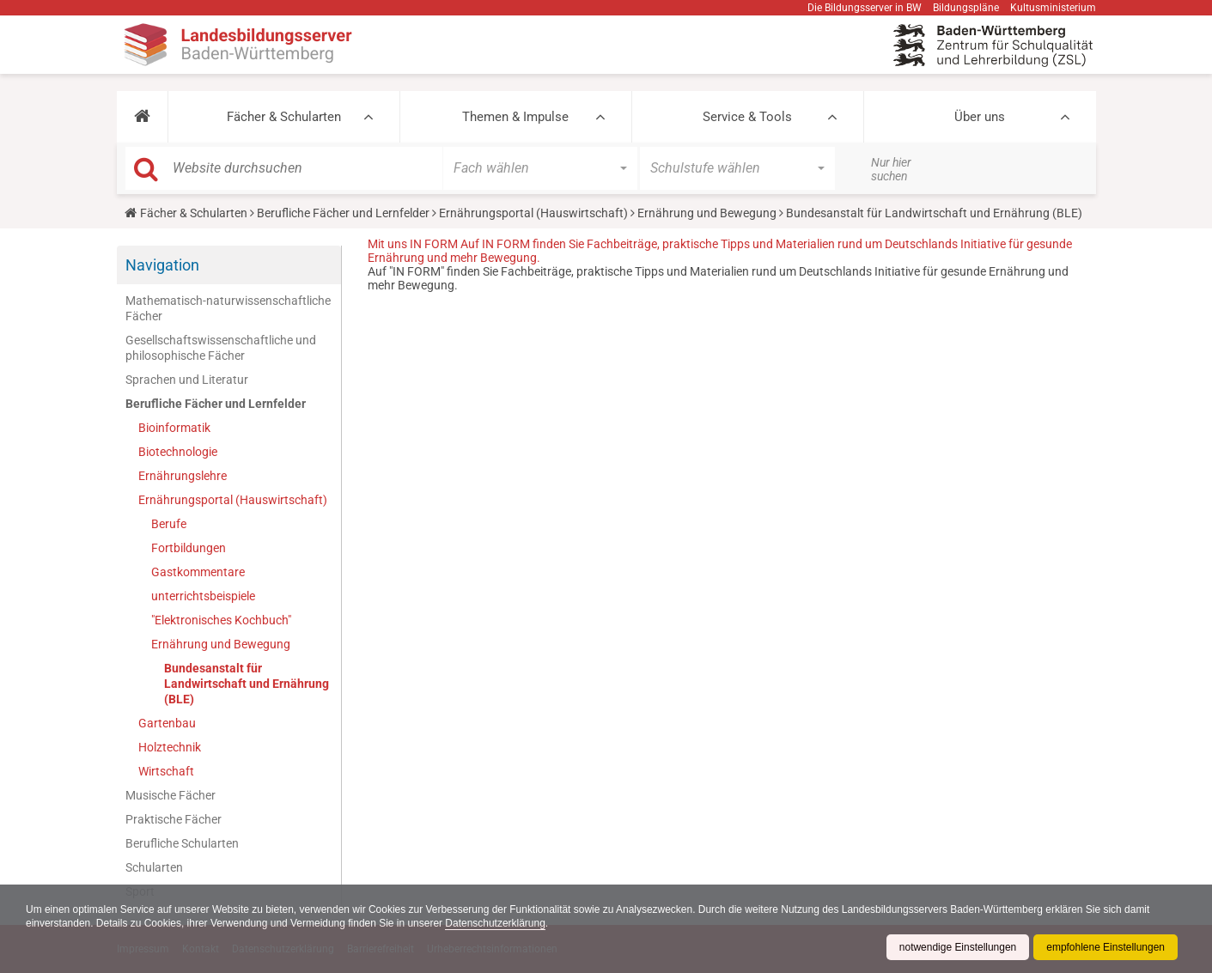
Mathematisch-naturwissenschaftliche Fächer (228, 308)
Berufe (168, 524)
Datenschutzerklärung (497, 923)
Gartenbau (167, 723)
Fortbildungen (188, 548)
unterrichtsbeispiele (203, 596)
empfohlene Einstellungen (1105, 947)
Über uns (979, 117)
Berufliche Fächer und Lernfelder (343, 213)
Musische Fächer (170, 795)
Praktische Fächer (173, 819)
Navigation (162, 265)
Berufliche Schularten (182, 843)
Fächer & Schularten (284, 117)
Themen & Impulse (515, 117)
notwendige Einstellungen (957, 947)
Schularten (154, 867)
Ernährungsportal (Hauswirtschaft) (533, 213)
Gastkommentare (198, 572)
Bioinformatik (174, 428)
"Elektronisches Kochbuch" (221, 620)
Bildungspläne (966, 8)
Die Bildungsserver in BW (864, 8)
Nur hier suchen (891, 169)
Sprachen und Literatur (186, 379)
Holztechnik (169, 747)
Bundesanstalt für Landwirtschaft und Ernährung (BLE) (246, 683)
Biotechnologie (177, 452)
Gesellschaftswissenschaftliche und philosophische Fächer (220, 347)
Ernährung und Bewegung (707, 213)
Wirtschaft (166, 771)
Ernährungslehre (182, 476)
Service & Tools (747, 117)
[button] (142, 117)
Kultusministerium (1053, 8)
